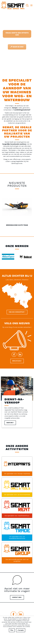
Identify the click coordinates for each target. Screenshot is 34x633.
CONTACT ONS (17, 597)
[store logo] (12, 5)
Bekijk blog (17, 361)
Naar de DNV (17, 47)
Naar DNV (10, 423)
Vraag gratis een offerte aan (17, 34)
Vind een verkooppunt (17, 312)
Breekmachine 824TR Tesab (17, 225)
